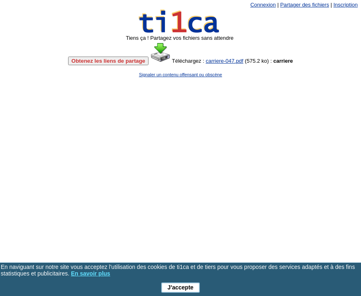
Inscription (346, 5)
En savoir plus (90, 273)
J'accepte (180, 287)
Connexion (263, 5)
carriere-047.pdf (224, 61)
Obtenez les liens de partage (108, 61)
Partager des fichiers (304, 5)
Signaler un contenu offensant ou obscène (180, 74)
